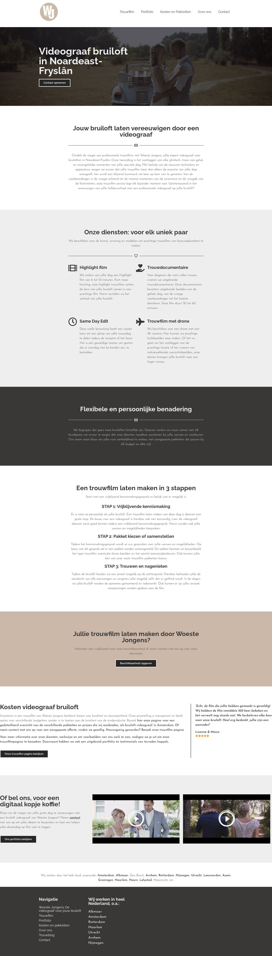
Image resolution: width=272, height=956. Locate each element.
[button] (136, 818)
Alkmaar (122, 875)
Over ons (204, 12)
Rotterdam (166, 875)
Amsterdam (106, 875)
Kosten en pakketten (54, 925)
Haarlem (121, 880)
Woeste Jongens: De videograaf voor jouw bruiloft (60, 909)
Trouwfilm (127, 12)
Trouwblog (46, 935)
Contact (224, 12)
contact (75, 817)
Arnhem (151, 875)
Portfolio (147, 12)
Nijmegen (182, 875)
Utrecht (196, 875)
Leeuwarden (212, 875)
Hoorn (133, 880)
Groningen (105, 880)
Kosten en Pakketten (175, 12)
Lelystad (146, 880)
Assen (226, 875)
